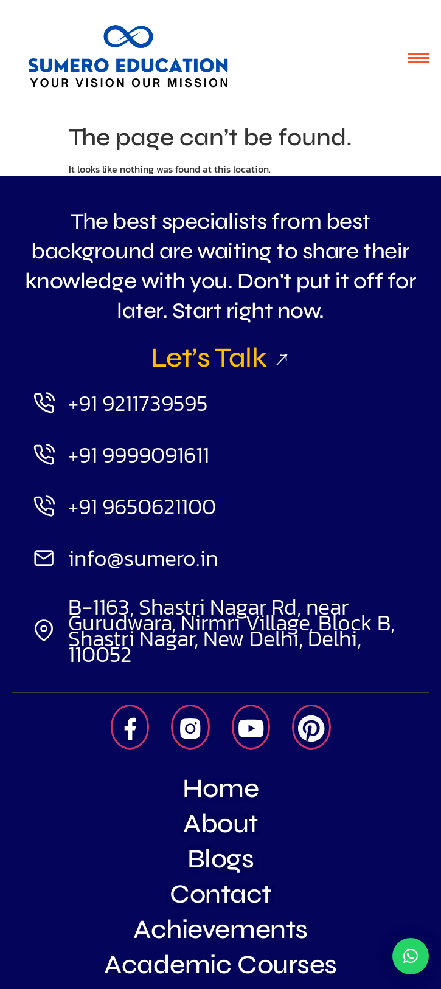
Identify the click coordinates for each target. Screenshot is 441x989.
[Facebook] (130, 727)
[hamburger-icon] (418, 58)
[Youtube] (251, 727)
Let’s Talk (220, 357)
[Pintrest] (311, 727)
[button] (410, 956)
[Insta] (190, 727)
